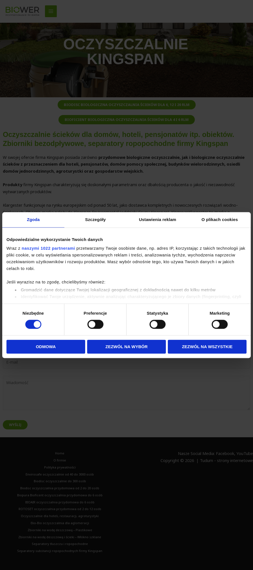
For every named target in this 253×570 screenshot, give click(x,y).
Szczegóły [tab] (95, 219)
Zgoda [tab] (33, 219)
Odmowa (46, 346)
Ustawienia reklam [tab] (157, 219)
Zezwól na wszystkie (207, 346)
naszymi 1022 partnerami (48, 248)
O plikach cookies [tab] (220, 219)
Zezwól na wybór (126, 346)
